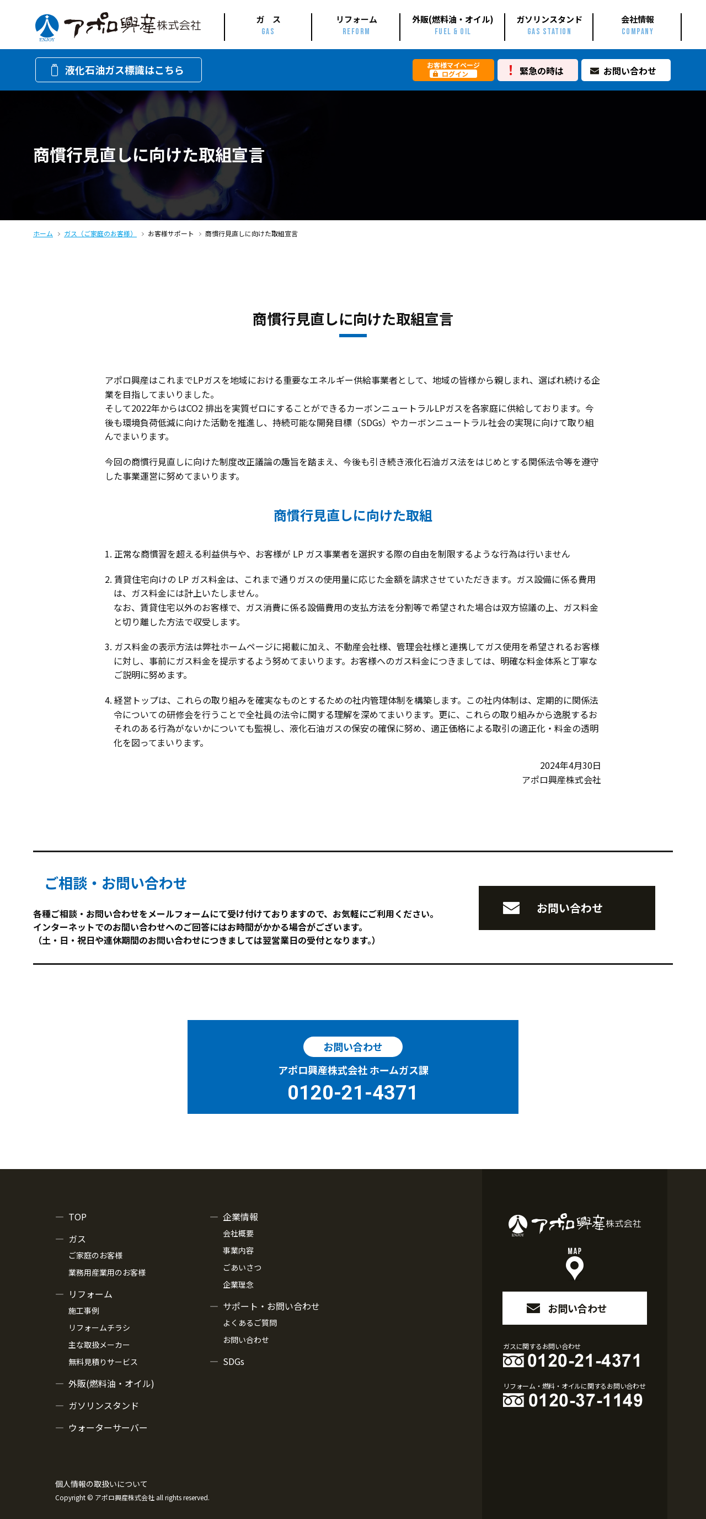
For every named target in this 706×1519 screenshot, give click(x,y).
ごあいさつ (242, 1267)
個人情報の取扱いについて (101, 1483)
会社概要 (238, 1233)
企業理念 (238, 1284)
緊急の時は (542, 70)
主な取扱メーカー (99, 1344)
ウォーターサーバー (108, 1427)
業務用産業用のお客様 (107, 1272)
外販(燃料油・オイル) (111, 1383)
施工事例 (83, 1310)
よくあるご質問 (250, 1322)
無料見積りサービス (103, 1361)
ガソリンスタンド (103, 1405)
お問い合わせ (629, 70)
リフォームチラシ (99, 1327)
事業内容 (238, 1250)
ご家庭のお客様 (95, 1255)
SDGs (233, 1361)
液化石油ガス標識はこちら (116, 69)
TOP (77, 1216)
